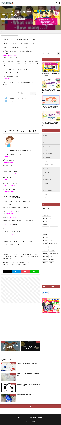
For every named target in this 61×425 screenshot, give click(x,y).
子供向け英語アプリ (49, 155)
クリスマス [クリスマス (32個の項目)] (46, 225)
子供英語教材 (48, 159)
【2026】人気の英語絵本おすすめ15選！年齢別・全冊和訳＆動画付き (50, 107)
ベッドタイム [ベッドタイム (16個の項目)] (46, 244)
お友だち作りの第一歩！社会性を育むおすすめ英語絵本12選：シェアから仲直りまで (51, 91)
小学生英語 (21, 18)
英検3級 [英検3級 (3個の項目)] (45, 263)
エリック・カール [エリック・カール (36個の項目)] (47, 221)
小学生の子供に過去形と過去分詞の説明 (27, 363)
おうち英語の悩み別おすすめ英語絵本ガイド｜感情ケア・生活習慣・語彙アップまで (51, 124)
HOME (3, 31)
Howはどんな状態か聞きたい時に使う (15, 98)
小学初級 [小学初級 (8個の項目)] (52, 250)
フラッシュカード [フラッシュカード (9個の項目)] (47, 241)
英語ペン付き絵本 (50, 167)
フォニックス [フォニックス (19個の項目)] (46, 237)
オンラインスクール (49, 178)
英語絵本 (47, 136)
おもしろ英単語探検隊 (50, 140)
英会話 (46, 151)
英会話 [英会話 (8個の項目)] (52, 260)
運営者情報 (40, 418)
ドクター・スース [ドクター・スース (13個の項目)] (47, 228)
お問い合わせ (33, 418)
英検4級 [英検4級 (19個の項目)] (52, 263)
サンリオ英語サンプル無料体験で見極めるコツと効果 (51, 74)
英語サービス (48, 174)
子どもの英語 (35, 421)
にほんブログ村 (45, 297)
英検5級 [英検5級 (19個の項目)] (45, 266)
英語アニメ (48, 201)
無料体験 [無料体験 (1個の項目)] (46, 260)
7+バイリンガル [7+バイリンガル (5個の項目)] (47, 215)
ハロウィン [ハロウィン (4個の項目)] (46, 231)
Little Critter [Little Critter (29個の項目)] (56, 215)
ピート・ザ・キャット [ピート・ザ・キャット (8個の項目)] (48, 234)
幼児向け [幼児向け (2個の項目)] (46, 253)
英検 (46, 144)
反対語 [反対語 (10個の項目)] (45, 247)
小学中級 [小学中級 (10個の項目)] (46, 250)
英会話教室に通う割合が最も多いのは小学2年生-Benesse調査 (28, 385)
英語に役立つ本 (48, 182)
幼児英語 (47, 186)
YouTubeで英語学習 (49, 193)
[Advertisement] (21, 115)
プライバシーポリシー (23, 418)
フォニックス (48, 148)
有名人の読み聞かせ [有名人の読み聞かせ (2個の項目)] (54, 256)
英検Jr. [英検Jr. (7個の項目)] (51, 266)
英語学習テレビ (48, 170)
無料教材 (48, 163)
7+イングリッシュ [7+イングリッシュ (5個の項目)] (47, 212)
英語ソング (48, 197)
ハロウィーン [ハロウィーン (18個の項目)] (54, 231)
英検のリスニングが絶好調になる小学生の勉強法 (28, 374)
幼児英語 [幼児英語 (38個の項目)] (52, 253)
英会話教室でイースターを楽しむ (26, 394)
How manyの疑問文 (11, 101)
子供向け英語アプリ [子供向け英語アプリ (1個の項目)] (54, 247)
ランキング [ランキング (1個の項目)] (55, 244)
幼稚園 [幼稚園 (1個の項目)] (45, 256)
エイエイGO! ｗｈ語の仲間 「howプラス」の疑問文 (24, 31)
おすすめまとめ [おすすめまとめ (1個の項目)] (47, 218)
